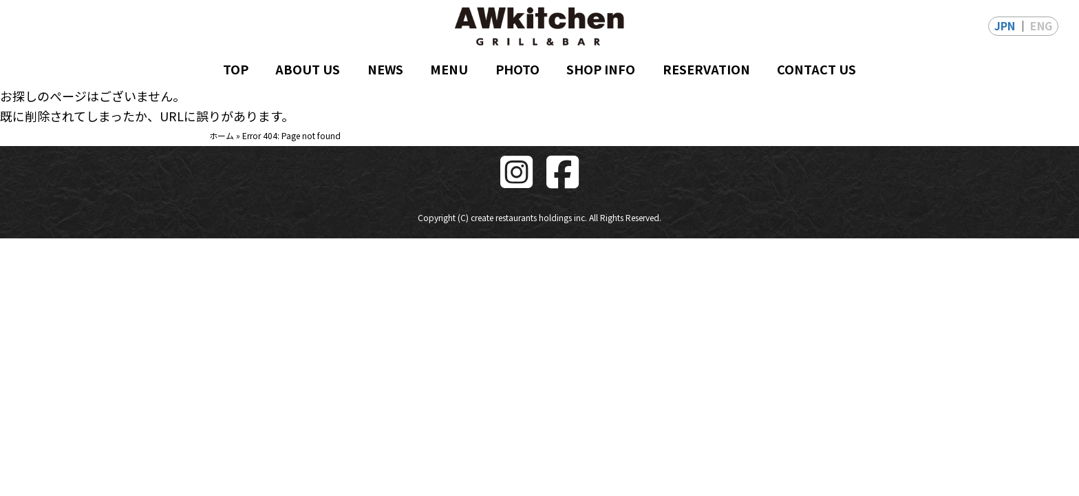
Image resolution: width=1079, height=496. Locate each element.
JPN (1004, 25)
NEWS (385, 69)
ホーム (221, 135)
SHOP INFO (600, 69)
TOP (235, 69)
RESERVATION (706, 69)
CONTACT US (816, 69)
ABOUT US (307, 69)
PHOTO (517, 69)
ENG (1041, 25)
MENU (449, 69)
